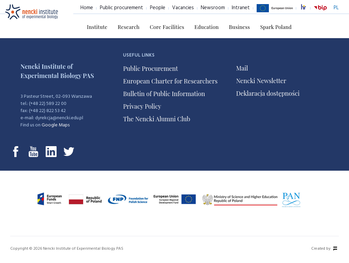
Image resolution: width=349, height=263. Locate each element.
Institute (97, 27)
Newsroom (213, 8)
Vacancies (183, 8)
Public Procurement (150, 68)
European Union (274, 12)
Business (239, 27)
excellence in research (307, 8)
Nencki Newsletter (261, 81)
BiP (320, 12)
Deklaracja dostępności (268, 93)
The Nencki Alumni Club (156, 119)
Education (207, 27)
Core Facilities (167, 27)
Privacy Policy (142, 106)
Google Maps (56, 125)
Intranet (241, 8)
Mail (242, 68)
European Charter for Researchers (170, 81)
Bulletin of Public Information (164, 94)
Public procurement (121, 8)
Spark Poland (275, 27)
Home (86, 8)
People (157, 8)
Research (128, 27)
